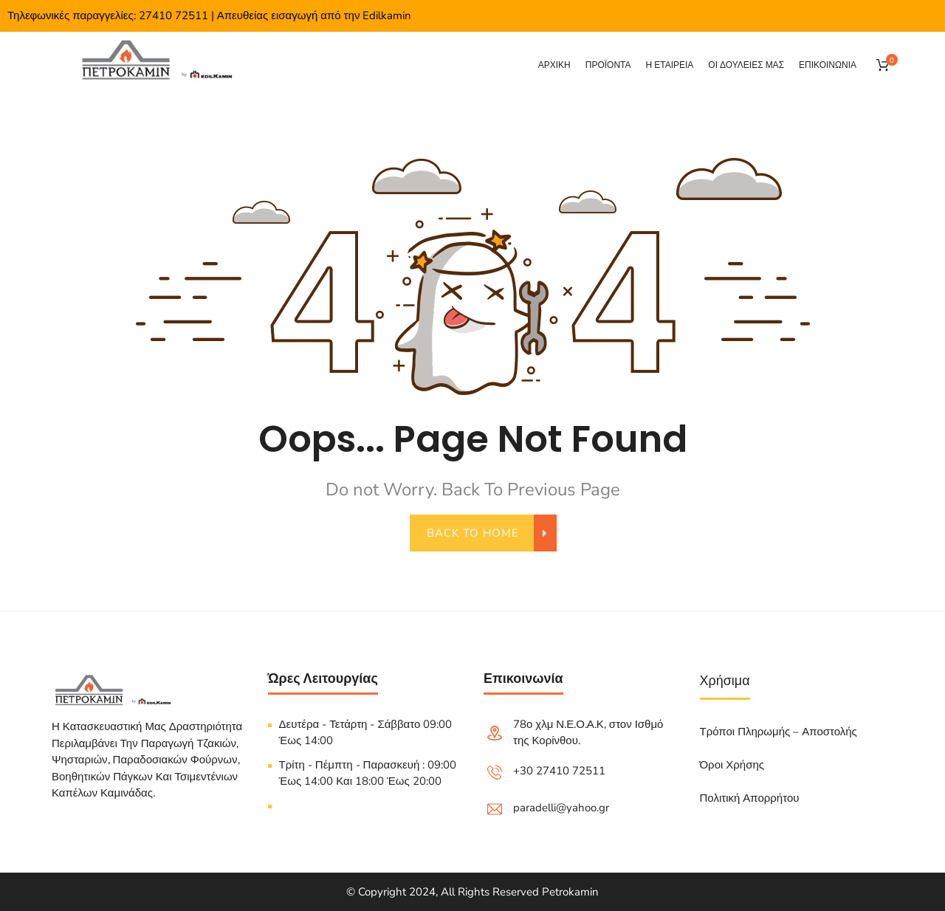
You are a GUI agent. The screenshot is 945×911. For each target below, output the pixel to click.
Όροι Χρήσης (732, 764)
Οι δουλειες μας (746, 65)
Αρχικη (554, 65)
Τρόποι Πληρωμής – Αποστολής (778, 731)
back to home (481, 533)
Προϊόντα (608, 65)
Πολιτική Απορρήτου (750, 798)
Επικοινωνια (827, 65)
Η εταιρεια (670, 65)
